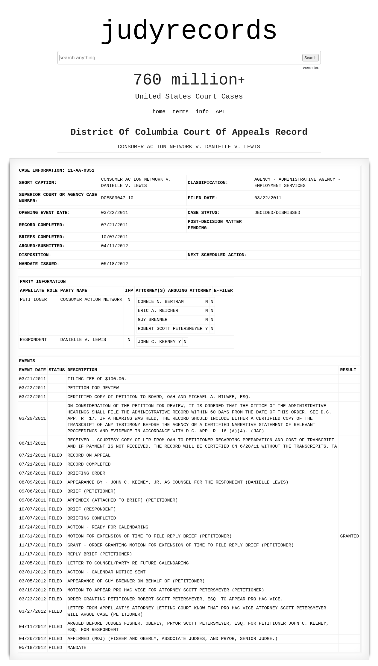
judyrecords (189, 31)
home (159, 112)
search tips (310, 67)
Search (310, 57)
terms (181, 112)
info (202, 112)
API (220, 112)
